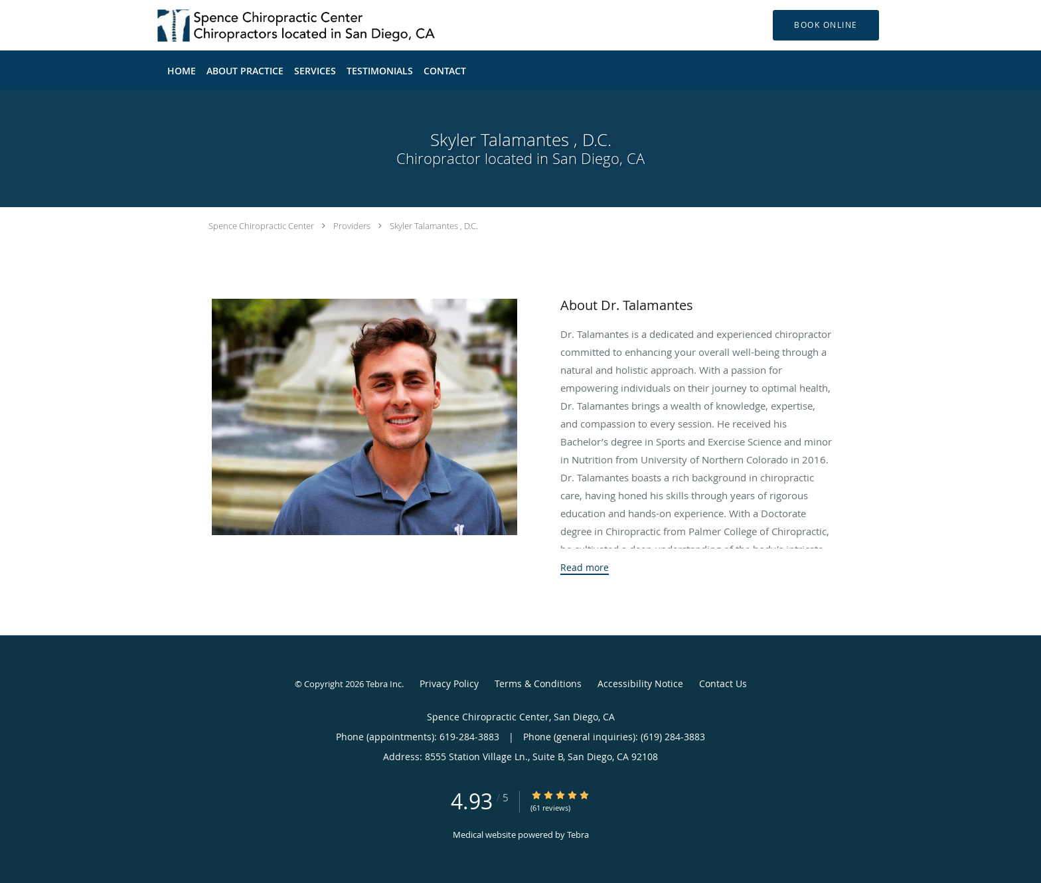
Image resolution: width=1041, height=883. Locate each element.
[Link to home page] (278, 25)
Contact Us (723, 683)
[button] (826, 25)
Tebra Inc (384, 684)
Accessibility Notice (640, 683)
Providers (351, 226)
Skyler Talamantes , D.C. (434, 226)
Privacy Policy (449, 683)
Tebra (578, 835)
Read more (584, 568)
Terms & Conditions (538, 683)
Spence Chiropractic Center (261, 226)
